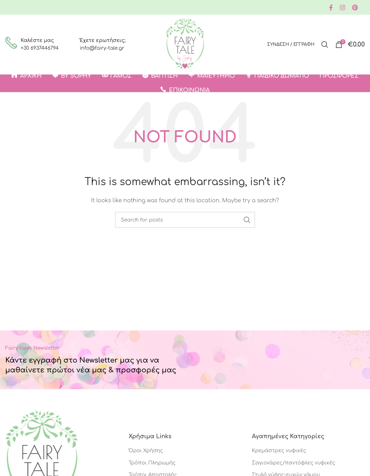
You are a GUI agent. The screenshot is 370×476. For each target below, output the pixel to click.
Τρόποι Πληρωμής (152, 462)
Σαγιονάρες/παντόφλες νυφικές (293, 462)
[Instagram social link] (342, 7)
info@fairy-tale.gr (102, 48)
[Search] (325, 44)
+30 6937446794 (40, 48)
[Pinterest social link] (355, 7)
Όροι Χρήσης (146, 450)
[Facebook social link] (331, 7)
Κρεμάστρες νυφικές (279, 450)
